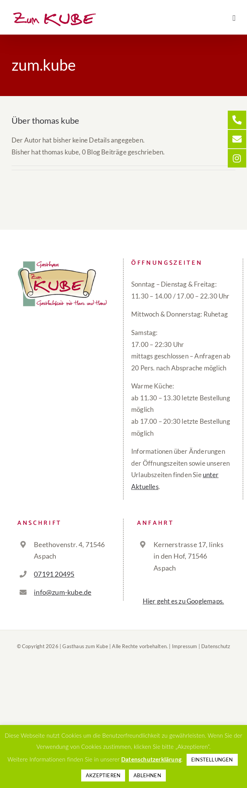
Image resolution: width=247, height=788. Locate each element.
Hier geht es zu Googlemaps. (183, 601)
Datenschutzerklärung (151, 759)
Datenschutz (215, 646)
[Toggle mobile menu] (233, 18)
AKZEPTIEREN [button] (103, 775)
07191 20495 (54, 574)
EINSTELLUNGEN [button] (212, 759)
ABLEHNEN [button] (147, 775)
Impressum (184, 646)
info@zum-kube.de (62, 592)
